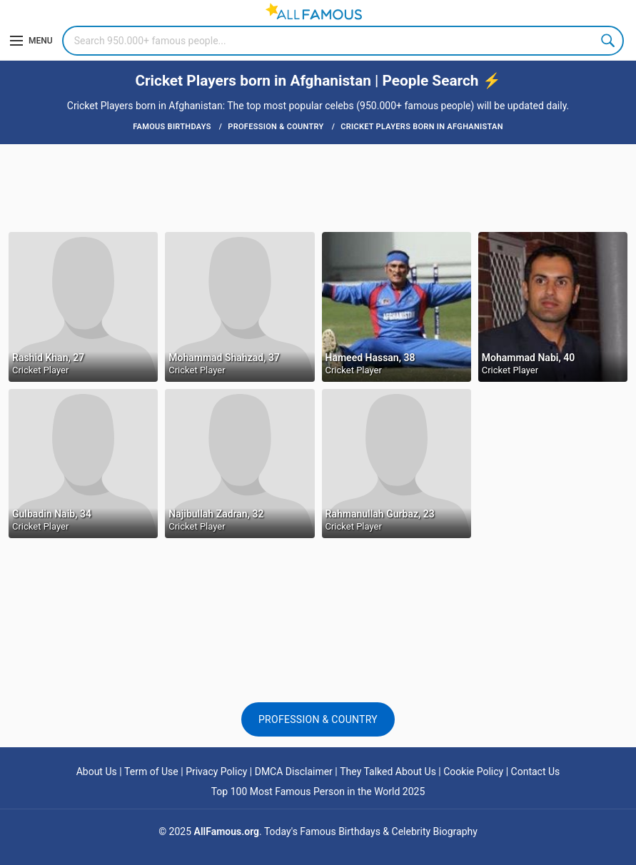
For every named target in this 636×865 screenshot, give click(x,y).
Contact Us (535, 771)
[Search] (343, 41)
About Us (96, 771)
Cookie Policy (473, 771)
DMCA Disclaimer (294, 771)
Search (609, 41)
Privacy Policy (216, 771)
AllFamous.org (226, 831)
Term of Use (151, 771)
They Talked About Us (388, 771)
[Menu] (31, 40)
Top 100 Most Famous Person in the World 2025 (318, 791)
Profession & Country (318, 719)
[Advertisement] (318, 187)
